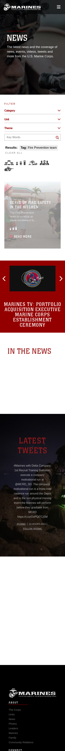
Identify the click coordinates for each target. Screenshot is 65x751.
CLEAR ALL (14, 152)
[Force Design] (9, 162)
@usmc (21, 535)
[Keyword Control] (32, 137)
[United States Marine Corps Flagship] (22, 7)
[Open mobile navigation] (59, 6)
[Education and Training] (20, 162)
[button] (13, 278)
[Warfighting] (9, 168)
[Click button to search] (57, 137)
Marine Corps (32, 697)
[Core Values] (32, 162)
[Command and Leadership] (44, 162)
